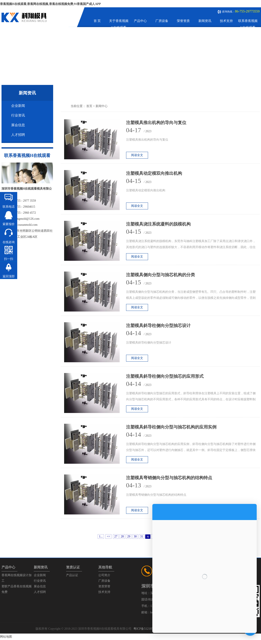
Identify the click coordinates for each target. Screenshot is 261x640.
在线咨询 (9, 242)
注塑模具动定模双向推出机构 (154, 173)
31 (141, 536)
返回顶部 (9, 276)
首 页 (97, 21)
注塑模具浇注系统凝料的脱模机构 (158, 224)
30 (135, 536)
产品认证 (72, 575)
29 (128, 536)
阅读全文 (137, 155)
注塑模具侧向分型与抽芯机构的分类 (160, 274)
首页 (89, 106)
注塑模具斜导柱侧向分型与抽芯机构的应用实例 (171, 427)
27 (115, 536)
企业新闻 (18, 105)
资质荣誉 (104, 586)
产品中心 (140, 21)
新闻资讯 (204, 21)
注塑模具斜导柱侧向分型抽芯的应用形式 (165, 376)
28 (122, 536)
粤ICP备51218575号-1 (147, 628)
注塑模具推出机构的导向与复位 (156, 122)
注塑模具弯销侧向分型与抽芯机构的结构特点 (169, 477)
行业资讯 (18, 115)
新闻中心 (102, 106)
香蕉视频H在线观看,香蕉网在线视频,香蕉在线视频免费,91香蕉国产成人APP (50, 4)
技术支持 (226, 21)
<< (108, 536)
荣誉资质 (183, 21)
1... (101, 536)
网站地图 (6, 636)
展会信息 (18, 125)
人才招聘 (18, 135)
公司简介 (104, 575)
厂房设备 (161, 21)
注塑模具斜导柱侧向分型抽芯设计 (158, 325)
